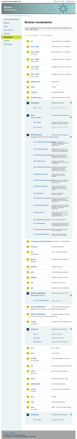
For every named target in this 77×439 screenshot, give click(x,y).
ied (32, 288)
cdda (32, 87)
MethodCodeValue (41, 186)
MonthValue (39, 193)
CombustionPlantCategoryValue (43, 142)
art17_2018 (35, 74)
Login (57, 1)
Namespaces (8, 44)
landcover (34, 329)
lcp (32, 366)
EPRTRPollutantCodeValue (43, 155)
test (32, 396)
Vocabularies (8, 37)
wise (32, 407)
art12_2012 (35, 46)
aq (32, 41)
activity (38, 122)
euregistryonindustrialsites (41, 241)
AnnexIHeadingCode (42, 300)
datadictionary (36, 97)
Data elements (8, 30)
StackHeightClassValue (43, 219)
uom (32, 402)
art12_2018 (35, 52)
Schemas (7, 33)
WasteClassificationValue (43, 229)
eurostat (34, 247)
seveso (33, 389)
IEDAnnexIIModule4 (38, 314)
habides (34, 277)
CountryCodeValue (42, 149)
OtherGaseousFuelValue (43, 198)
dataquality (35, 103)
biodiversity (35, 82)
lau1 (32, 348)
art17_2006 (35, 59)
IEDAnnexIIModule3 (38, 307)
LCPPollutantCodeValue (43, 167)
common (34, 92)
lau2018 (34, 358)
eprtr (32, 115)
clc (37, 334)
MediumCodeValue (42, 174)
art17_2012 (35, 67)
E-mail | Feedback (9, 433)
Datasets (6, 23)
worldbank (35, 414)
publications (35, 384)
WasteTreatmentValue (42, 234)
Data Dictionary (19, 15)
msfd (32, 371)
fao (32, 252)
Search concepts (47, 35)
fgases (33, 259)
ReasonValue (40, 212)
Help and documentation (11, 19)
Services (6, 41)
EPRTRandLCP (36, 135)
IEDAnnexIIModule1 (38, 293)
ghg (32, 272)
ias (32, 283)
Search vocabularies (33, 35)
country (38, 419)
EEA (12, 1)
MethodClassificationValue (43, 180)
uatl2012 (38, 342)
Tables (6, 26)
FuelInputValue (40, 161)
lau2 (32, 353)
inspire (33, 322)
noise (33, 379)
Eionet (11, 15)
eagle (38, 338)
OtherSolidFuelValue (42, 205)
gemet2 (33, 267)
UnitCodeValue (40, 223)
